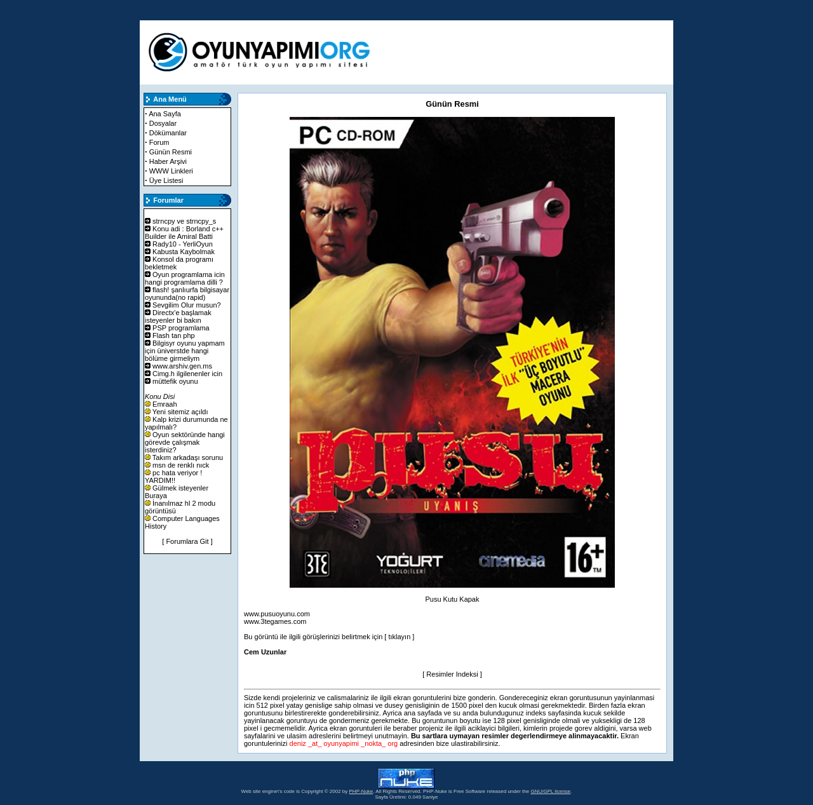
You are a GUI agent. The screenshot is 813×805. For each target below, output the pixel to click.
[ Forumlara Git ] (187, 541)
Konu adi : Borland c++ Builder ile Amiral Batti (184, 232)
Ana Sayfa (165, 114)
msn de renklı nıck (180, 465)
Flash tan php (173, 335)
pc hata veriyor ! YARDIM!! (173, 476)
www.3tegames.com (275, 621)
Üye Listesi (166, 180)
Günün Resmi (170, 152)
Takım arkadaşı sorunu (187, 457)
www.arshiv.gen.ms (182, 366)
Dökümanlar (168, 133)
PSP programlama (181, 328)
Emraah (164, 404)
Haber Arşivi (168, 161)
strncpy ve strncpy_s (184, 221)
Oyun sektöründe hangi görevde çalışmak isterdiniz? (185, 442)
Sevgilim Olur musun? (186, 305)
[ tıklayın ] (399, 636)
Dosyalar (163, 123)
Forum (159, 142)
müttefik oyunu (175, 381)
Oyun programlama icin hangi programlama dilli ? (185, 278)
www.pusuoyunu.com (277, 614)
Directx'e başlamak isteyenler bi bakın (178, 316)
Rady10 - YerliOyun (182, 244)
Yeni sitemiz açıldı (180, 412)
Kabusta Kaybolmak (183, 251)
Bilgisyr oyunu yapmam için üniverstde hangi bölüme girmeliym (185, 350)
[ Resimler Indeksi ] (452, 674)
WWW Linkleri (171, 171)
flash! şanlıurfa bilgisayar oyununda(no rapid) (187, 293)
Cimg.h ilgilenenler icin (187, 373)
